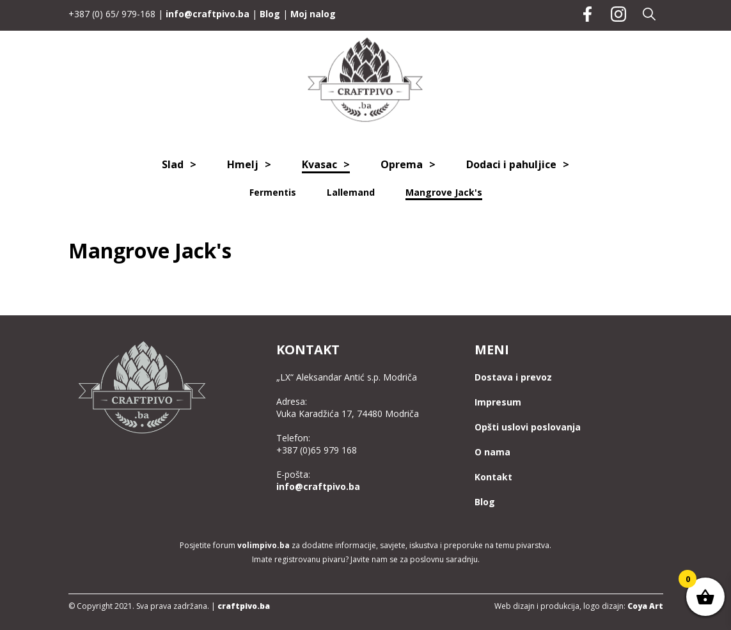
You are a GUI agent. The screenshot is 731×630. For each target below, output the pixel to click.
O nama (492, 452)
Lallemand (351, 192)
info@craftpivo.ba (207, 14)
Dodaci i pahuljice (511, 164)
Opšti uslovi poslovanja (528, 427)
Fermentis (272, 192)
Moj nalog (313, 14)
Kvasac (319, 164)
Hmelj (242, 164)
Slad (173, 164)
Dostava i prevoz (513, 377)
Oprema (402, 164)
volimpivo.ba (263, 545)
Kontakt (493, 477)
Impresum (498, 402)
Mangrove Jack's (443, 192)
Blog (270, 14)
